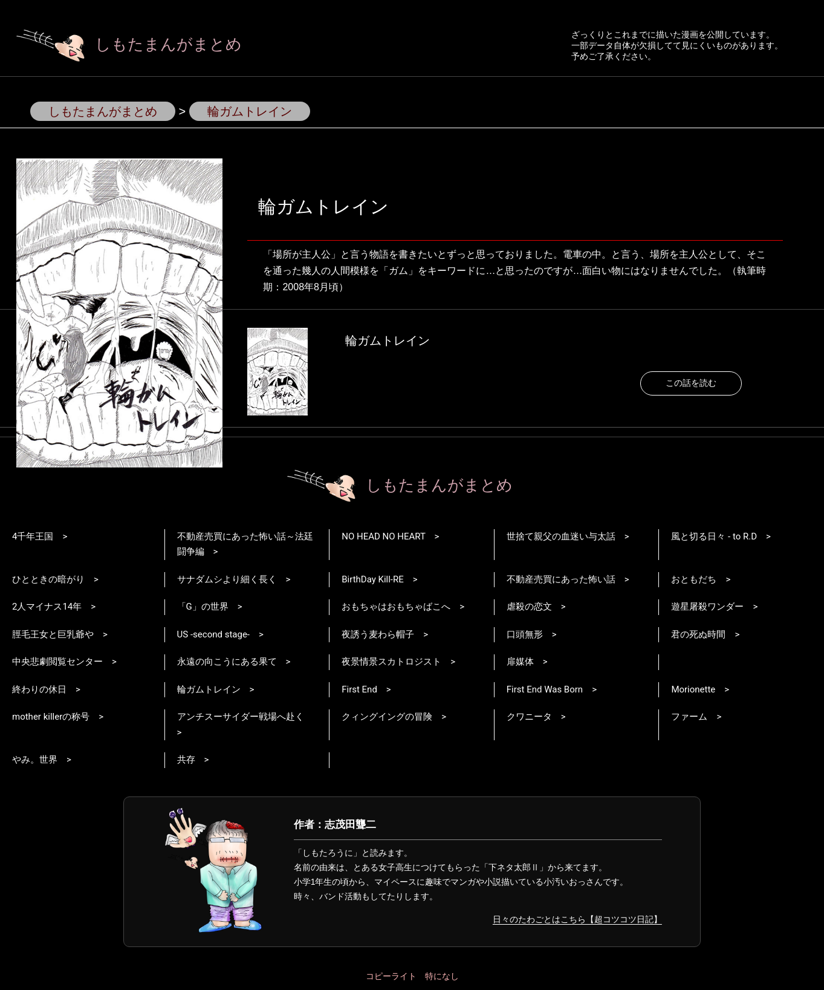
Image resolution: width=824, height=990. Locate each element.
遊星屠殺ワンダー (707, 606)
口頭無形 (525, 634)
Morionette (693, 689)
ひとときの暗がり (48, 579)
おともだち (693, 579)
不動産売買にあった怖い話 (561, 579)
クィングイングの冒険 (387, 716)
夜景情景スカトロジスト (391, 661)
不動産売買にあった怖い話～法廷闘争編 (245, 544)
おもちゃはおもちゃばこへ (396, 606)
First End (359, 689)
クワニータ (529, 716)
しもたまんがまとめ (129, 44)
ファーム (689, 716)
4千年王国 (32, 536)
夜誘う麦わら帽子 (378, 634)
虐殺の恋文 (529, 606)
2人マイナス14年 (47, 606)
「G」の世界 (203, 606)
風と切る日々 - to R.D (714, 536)
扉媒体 (520, 661)
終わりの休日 (39, 689)
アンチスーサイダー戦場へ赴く (240, 716)
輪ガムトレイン (387, 340)
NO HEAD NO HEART (383, 536)
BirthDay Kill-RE (373, 579)
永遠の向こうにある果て (227, 661)
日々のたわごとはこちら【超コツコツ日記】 (577, 919)
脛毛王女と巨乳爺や (53, 634)
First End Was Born (545, 689)
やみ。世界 (34, 759)
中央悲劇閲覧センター (57, 661)
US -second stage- (213, 634)
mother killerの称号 (50, 716)
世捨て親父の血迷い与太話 (561, 536)
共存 (186, 759)
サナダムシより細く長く (227, 579)
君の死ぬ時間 (698, 634)
